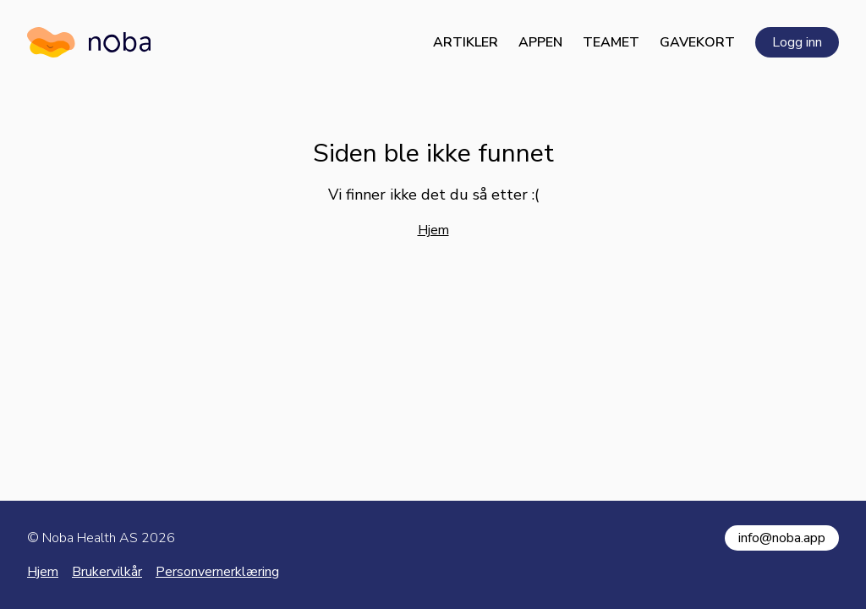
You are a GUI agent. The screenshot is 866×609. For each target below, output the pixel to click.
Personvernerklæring (217, 571)
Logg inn (797, 42)
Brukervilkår (107, 571)
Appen (540, 42)
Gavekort (697, 42)
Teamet (611, 42)
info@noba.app (781, 538)
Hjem (433, 230)
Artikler (465, 42)
